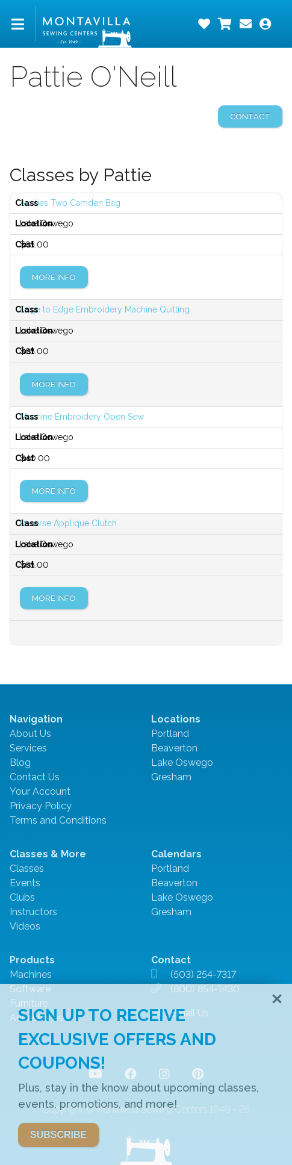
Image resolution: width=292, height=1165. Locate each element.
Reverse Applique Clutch (68, 523)
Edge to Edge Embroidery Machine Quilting (105, 309)
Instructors (33, 912)
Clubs (22, 897)
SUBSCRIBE (58, 1134)
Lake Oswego (182, 762)
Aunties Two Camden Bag (70, 203)
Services (28, 748)
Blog (20, 762)
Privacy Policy (41, 806)
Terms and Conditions (58, 820)
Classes (27, 868)
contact (250, 116)
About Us (30, 733)
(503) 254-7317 (203, 974)
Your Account (40, 791)
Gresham (171, 777)
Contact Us (35, 777)
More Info (54, 277)
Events (25, 883)
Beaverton (174, 748)
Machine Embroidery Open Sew (82, 416)
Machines (31, 974)
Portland (170, 733)
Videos (25, 926)
